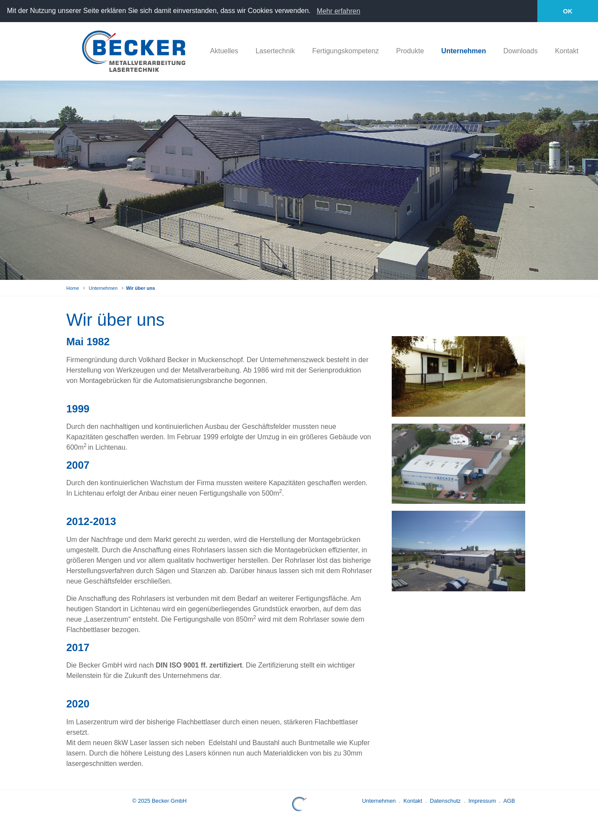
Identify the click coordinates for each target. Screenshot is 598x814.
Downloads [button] (520, 51)
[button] (313, 11)
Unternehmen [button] (463, 51)
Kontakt (412, 800)
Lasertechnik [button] (275, 51)
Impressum (482, 800)
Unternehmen (103, 287)
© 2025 (159, 800)
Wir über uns (140, 287)
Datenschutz (445, 800)
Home (72, 287)
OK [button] (567, 11)
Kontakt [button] (566, 51)
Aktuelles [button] (224, 51)
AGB (509, 800)
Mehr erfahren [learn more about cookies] (339, 11)
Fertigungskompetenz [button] (345, 51)
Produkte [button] (410, 51)
